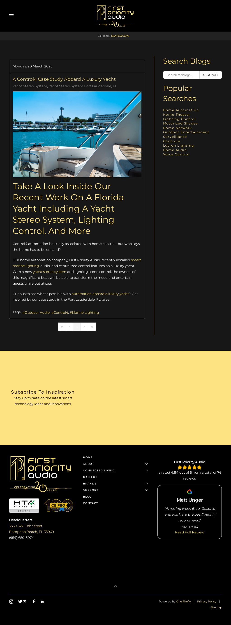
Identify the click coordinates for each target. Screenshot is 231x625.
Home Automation (181, 110)
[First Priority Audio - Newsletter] (151, 398)
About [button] (115, 464)
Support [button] (115, 490)
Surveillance (175, 137)
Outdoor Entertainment (186, 132)
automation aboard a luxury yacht (100, 294)
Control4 (60, 312)
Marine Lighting (85, 312)
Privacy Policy (206, 601)
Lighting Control (179, 119)
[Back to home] (115, 16)
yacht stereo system (49, 272)
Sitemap (216, 607)
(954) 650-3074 (120, 35)
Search (210, 75)
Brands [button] (115, 483)
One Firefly (183, 601)
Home (88, 457)
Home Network (177, 128)
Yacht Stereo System (30, 86)
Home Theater (177, 115)
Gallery (90, 477)
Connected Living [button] (115, 470)
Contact (90, 503)
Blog (87, 496)
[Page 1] (77, 327)
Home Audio (175, 150)
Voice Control (176, 154)
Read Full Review (189, 532)
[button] (11, 16)
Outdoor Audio (37, 312)
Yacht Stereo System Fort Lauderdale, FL (83, 86)
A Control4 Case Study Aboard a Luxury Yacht (64, 79)
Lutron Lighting (178, 145)
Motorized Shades (180, 123)
